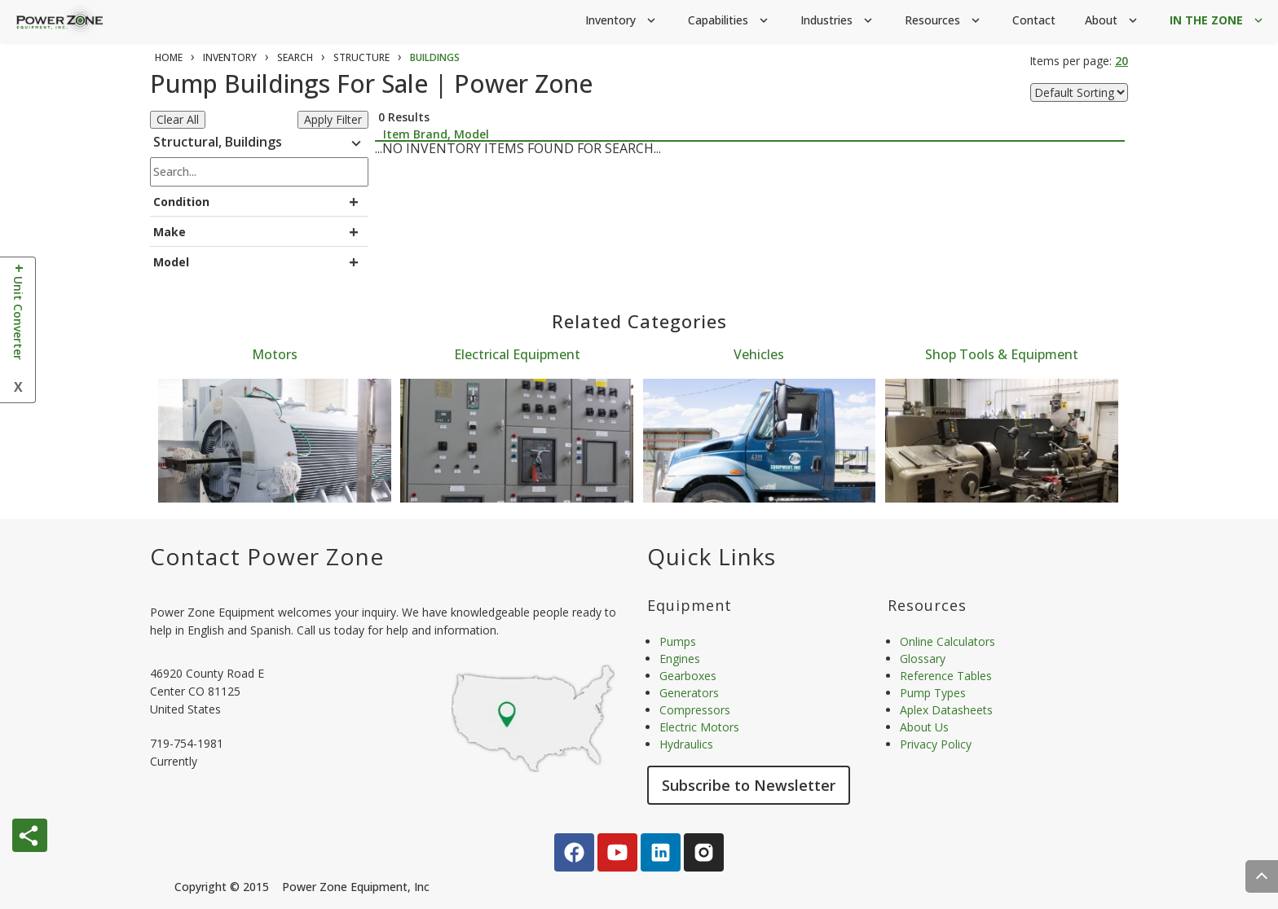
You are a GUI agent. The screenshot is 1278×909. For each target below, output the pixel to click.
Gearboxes (687, 675)
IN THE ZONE (1218, 20)
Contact (1033, 20)
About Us (924, 727)
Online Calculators (947, 641)
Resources (944, 20)
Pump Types (933, 692)
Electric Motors (699, 727)
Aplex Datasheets (946, 710)
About (1112, 20)
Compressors (694, 710)
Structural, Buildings (259, 144)
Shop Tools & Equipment (1001, 354)
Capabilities (729, 20)
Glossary (922, 658)
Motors (274, 354)
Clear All (177, 119)
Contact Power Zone (267, 556)
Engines (679, 658)
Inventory (622, 20)
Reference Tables (946, 675)
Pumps (677, 641)
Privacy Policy (936, 744)
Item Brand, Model (436, 134)
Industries (837, 20)
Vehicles (759, 354)
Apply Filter (333, 119)
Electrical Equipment (517, 354)
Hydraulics (686, 744)
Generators (689, 692)
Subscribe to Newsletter (748, 785)
